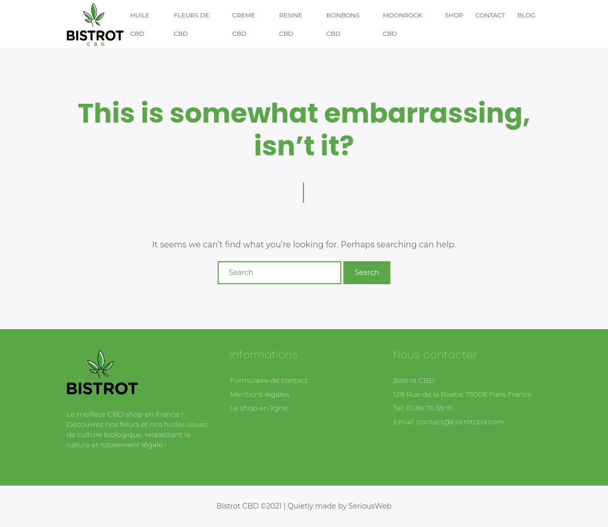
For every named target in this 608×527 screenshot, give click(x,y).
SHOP (454, 15)
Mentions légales (259, 394)
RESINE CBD (290, 24)
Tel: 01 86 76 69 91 (423, 408)
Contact (490, 15)
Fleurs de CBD (191, 24)
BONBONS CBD (343, 24)
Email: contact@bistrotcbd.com (448, 421)
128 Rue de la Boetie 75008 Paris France (462, 394)
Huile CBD (140, 24)
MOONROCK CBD (402, 24)
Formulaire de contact (269, 380)
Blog (526, 15)
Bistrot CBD (414, 380)
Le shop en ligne (259, 408)
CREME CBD (243, 24)
